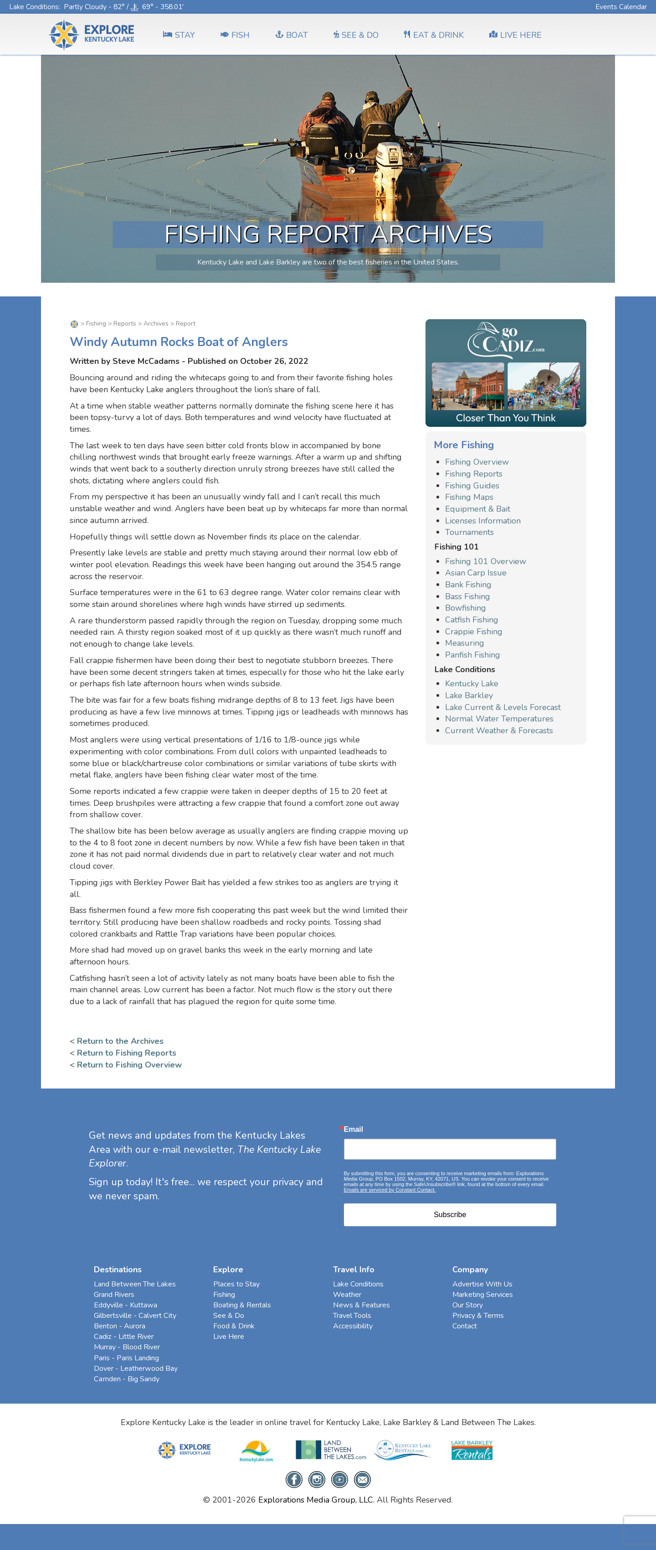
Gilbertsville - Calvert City (135, 1316)
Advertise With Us (482, 1284)
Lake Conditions (34, 6)
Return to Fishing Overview (129, 1064)
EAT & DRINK (434, 35)
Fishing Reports (473, 473)
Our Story (467, 1305)
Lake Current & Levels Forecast (503, 707)
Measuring (464, 643)
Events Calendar (621, 6)
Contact (464, 1326)
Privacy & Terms (478, 1316)
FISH (235, 35)
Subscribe (450, 1214)
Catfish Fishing (471, 619)
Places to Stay (236, 1284)
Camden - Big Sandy (126, 1379)
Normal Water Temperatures (499, 718)
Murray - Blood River (127, 1347)
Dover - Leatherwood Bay (136, 1368)
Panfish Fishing (472, 654)
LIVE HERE (515, 35)
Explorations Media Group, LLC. (316, 1499)
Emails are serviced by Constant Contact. (390, 1189)
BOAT (291, 35)
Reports (124, 323)
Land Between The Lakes (135, 1284)
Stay (179, 35)
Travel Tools (352, 1316)
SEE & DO (356, 35)
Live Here (228, 1337)
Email (354, 1129)
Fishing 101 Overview (485, 561)
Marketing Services (482, 1295)
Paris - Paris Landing (126, 1358)
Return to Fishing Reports (126, 1052)
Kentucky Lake (471, 683)
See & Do (228, 1316)
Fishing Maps (469, 497)
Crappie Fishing (473, 631)
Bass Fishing (467, 596)
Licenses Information (483, 520)
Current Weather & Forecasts (499, 730)
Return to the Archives (120, 1041)
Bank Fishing (468, 584)
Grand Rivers (114, 1295)
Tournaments (469, 532)
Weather (347, 1295)
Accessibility (353, 1326)
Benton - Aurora (119, 1326)
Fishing (96, 323)
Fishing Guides (472, 485)
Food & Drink (234, 1326)
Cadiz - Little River (124, 1337)
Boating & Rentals (242, 1305)
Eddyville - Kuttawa (125, 1305)
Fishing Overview (477, 461)
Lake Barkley (469, 695)
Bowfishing (465, 607)
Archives (156, 323)
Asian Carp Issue (476, 572)
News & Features (361, 1305)
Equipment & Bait (477, 508)
